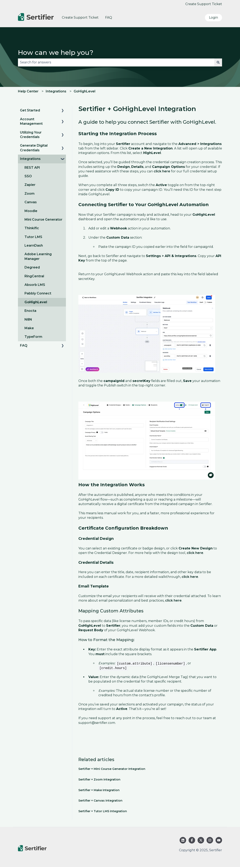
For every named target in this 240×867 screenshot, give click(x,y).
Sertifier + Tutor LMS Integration (102, 811)
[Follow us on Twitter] (201, 840)
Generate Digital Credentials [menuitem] (34, 148)
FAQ (108, 17)
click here (162, 171)
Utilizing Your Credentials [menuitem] (31, 134)
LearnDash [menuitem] (33, 245)
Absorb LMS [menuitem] (34, 285)
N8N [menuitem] (28, 319)
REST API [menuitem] (32, 168)
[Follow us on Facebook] (192, 840)
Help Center (28, 91)
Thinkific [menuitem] (31, 228)
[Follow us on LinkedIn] (183, 840)
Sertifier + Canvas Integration (100, 800)
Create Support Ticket (203, 4)
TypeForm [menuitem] (33, 337)
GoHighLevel (84, 91)
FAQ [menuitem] (23, 345)
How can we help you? (55, 52)
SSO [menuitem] (28, 176)
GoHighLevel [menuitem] (35, 302)
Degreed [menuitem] (32, 267)
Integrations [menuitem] (30, 159)
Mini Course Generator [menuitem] (43, 219)
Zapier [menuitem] (30, 185)
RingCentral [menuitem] (34, 276)
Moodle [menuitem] (30, 211)
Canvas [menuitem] (30, 202)
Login (213, 17)
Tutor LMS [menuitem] (33, 237)
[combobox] (116, 62)
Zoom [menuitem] (29, 193)
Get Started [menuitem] (30, 110)
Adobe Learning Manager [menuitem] (38, 256)
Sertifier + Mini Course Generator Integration (111, 769)
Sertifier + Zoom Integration (99, 779)
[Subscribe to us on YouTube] (219, 840)
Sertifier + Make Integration (99, 790)
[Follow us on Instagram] (210, 840)
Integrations (56, 91)
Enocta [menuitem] (30, 311)
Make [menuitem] (29, 328)
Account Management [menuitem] (31, 121)
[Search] (218, 62)
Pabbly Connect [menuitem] (37, 293)
